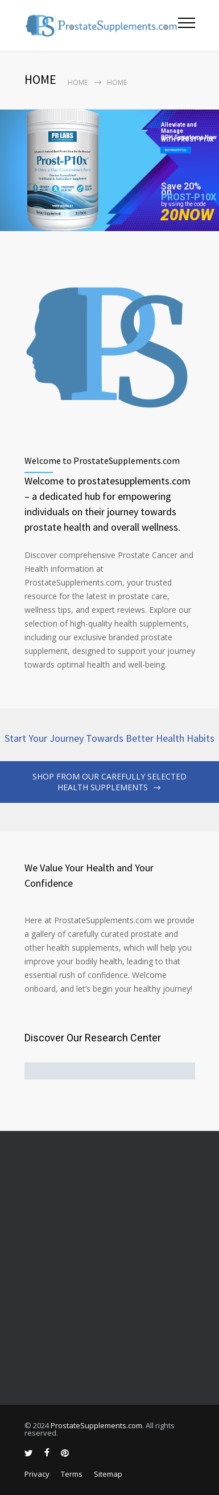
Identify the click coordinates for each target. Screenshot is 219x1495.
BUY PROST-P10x (176, 150)
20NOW (187, 215)
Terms (71, 1474)
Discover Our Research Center (92, 1038)
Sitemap (108, 1474)
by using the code (183, 204)
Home (78, 82)
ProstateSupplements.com (96, 1425)
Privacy (36, 1474)
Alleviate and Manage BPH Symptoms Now (189, 128)
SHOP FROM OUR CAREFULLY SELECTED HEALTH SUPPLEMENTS (109, 782)
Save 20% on (181, 189)
